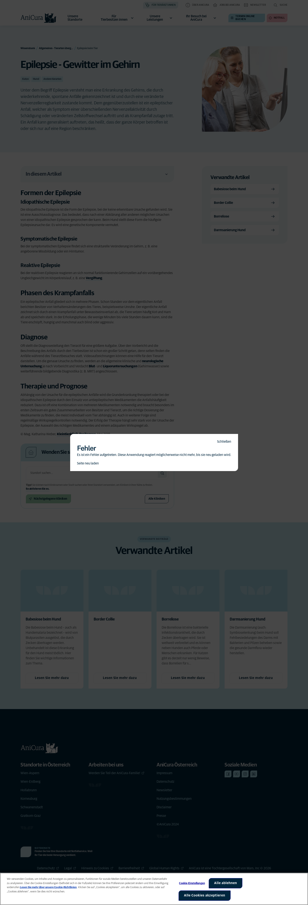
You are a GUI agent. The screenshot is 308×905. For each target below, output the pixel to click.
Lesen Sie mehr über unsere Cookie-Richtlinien (48, 887)
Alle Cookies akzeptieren (204, 895)
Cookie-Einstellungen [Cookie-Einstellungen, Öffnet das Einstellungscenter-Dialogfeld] (192, 883)
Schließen (224, 441)
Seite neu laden (88, 463)
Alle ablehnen (225, 883)
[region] (154, 889)
